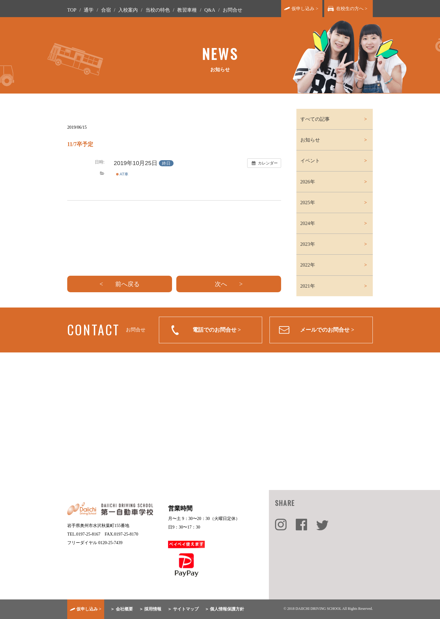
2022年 (307, 264)
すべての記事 (315, 119)
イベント (310, 160)
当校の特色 (157, 10)
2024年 (307, 223)
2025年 (307, 202)
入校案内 (128, 10)
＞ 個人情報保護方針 (224, 609)
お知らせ (310, 139)
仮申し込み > (305, 8)
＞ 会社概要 (121, 609)
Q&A (209, 10)
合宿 (106, 10)
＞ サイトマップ (183, 609)
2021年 (307, 286)
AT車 (122, 174)
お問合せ (232, 10)
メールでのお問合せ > (327, 330)
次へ (221, 284)
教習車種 (187, 10)
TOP (71, 10)
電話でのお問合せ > (217, 330)
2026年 (307, 181)
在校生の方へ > (351, 8)
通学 (89, 10)
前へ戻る (127, 284)
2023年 (307, 244)
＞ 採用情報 (150, 609)
